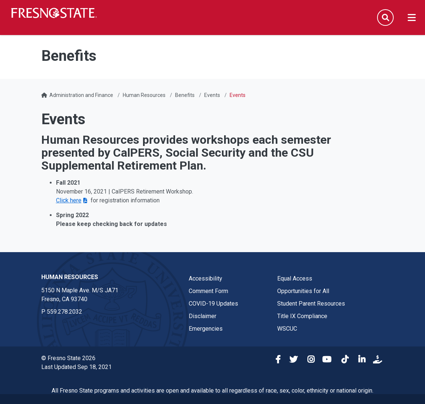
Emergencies (206, 328)
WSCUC (287, 328)
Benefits (185, 95)
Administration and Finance (81, 95)
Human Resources (144, 95)
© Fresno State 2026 (68, 358)
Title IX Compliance (302, 316)
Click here (68, 200)
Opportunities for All (303, 291)
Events (212, 95)
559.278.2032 (64, 311)
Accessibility (205, 278)
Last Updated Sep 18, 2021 (76, 366)
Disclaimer (202, 316)
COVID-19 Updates (213, 303)
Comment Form (208, 291)
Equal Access (294, 278)
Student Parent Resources (311, 303)
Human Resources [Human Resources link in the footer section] (69, 277)
